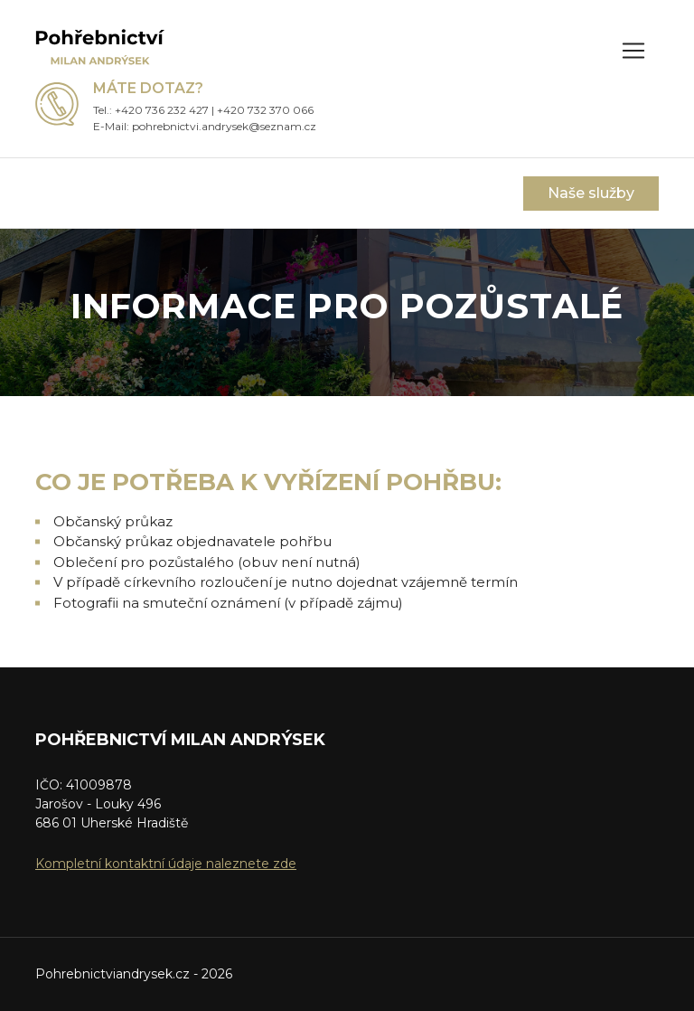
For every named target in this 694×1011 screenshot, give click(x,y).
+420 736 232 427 (162, 110)
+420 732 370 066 (265, 110)
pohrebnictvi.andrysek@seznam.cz (224, 126)
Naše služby (591, 193)
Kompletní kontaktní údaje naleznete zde (165, 863)
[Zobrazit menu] (633, 51)
